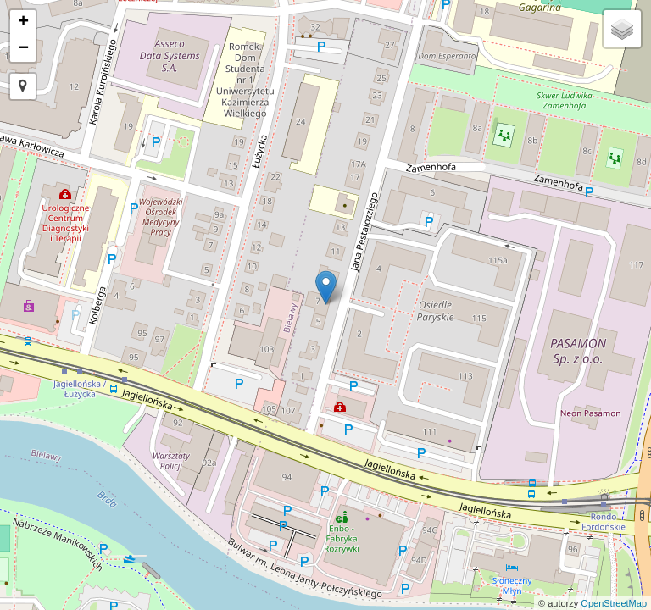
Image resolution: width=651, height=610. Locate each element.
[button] (23, 86)
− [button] (23, 49)
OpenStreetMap (614, 603)
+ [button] (23, 23)
